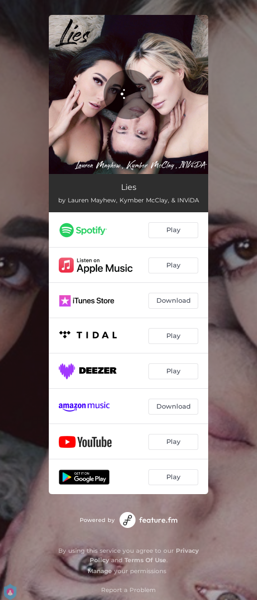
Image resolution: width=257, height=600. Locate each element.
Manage (100, 571)
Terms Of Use (145, 560)
